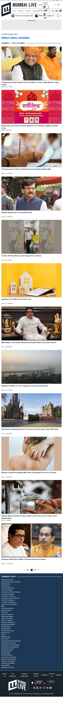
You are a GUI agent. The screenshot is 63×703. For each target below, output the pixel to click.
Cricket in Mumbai (6, 590)
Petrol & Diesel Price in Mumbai (10, 582)
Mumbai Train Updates (8, 661)
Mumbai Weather (6, 651)
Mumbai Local (5, 633)
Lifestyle (44, 11)
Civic (14, 11)
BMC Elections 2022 (7, 580)
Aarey (3, 635)
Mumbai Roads (6, 626)
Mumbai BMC (5, 665)
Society (28, 11)
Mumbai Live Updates (8, 663)
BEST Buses (5, 639)
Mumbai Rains (5, 584)
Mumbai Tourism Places (8, 643)
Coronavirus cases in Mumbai (10, 598)
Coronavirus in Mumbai (8, 602)
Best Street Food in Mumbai (9, 647)
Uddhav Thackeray (7, 618)
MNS (2, 606)
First (28, 570)
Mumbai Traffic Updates (8, 659)
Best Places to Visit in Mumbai (10, 645)
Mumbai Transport (7, 620)
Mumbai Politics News (8, 624)
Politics (20, 11)
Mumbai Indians (6, 610)
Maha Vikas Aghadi (7, 616)
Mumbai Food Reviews (8, 622)
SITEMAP (59, 675)
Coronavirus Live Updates (9, 604)
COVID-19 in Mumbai (7, 600)
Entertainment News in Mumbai (11, 641)
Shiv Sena (4, 612)
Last (35, 570)
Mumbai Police (5, 637)
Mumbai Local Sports (7, 667)
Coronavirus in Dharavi (8, 596)
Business (36, 11)
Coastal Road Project (7, 588)
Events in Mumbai (6, 655)
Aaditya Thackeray (7, 614)
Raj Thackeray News (7, 608)
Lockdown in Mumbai (7, 594)
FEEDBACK (44, 675)
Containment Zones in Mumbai (10, 592)
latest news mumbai (15, 38)
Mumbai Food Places (7, 649)
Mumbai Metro (5, 628)
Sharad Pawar (5, 586)
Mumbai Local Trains (7, 630)
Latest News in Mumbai (8, 657)
